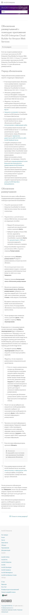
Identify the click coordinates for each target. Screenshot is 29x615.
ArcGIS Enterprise (9, 2)
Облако (3, 545)
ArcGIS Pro (4, 559)
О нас (3, 582)
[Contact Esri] (10, 601)
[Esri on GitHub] (8, 601)
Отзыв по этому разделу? (20, 516)
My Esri (6, 109)
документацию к (16, 240)
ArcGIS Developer (6, 567)
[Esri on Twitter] (2, 601)
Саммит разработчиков (8, 592)
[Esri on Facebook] (5, 601)
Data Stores (4, 542)
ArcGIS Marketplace (7, 572)
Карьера (3, 584)
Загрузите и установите (11, 112)
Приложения (5, 548)
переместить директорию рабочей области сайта (15, 138)
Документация (5, 550)
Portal (3, 537)
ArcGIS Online (5, 557)
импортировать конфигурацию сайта (15, 470)
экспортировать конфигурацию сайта (15, 125)
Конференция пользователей (10, 589)
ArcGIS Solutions (6, 570)
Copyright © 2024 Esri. (7, 605)
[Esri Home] (4, 595)
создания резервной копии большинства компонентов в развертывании (15, 163)
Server (3, 540)
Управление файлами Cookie (9, 609)
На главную (4, 535)
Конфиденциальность (7, 607)
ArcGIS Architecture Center (9, 575)
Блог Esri (3, 587)
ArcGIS (3, 565)
